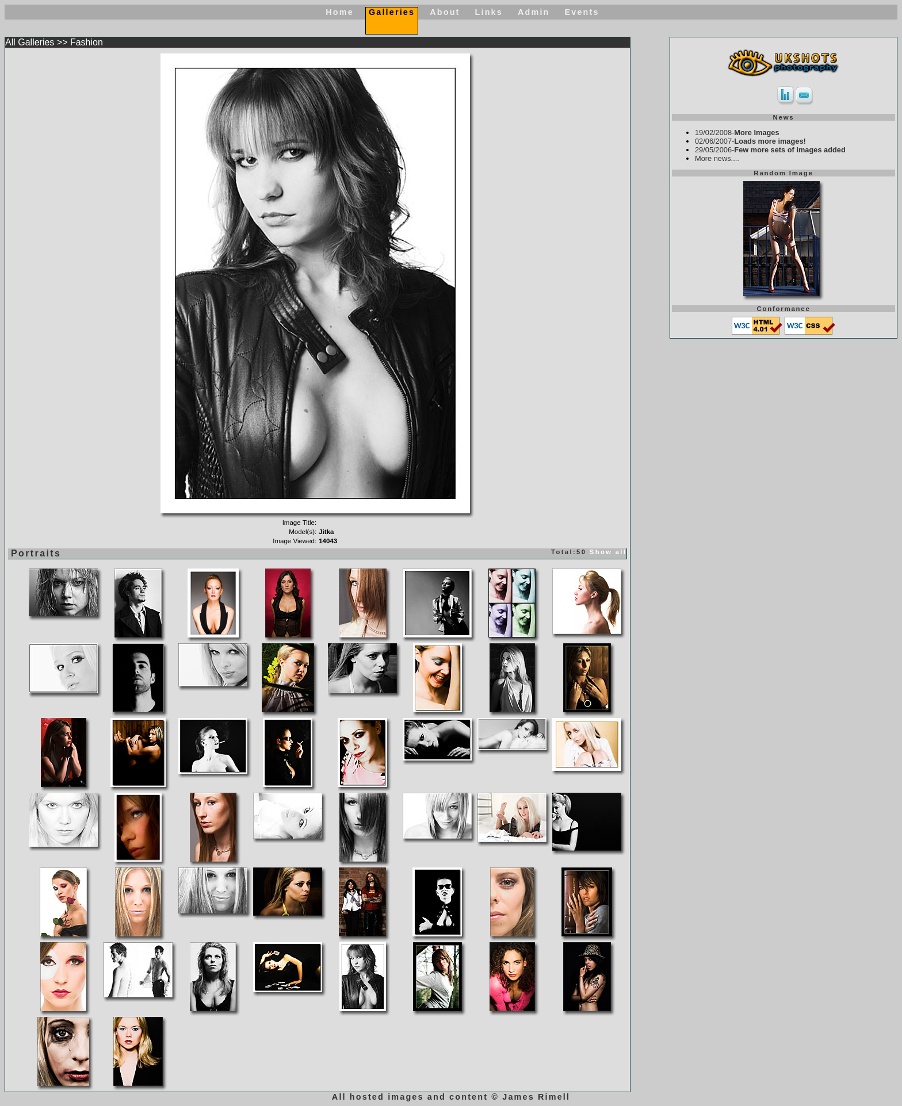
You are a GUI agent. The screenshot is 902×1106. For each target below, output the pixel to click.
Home (340, 12)
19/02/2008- (737, 132)
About (445, 12)
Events (582, 12)
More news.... (717, 158)
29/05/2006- (770, 149)
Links (489, 12)
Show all (608, 551)
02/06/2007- (750, 141)
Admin (534, 12)
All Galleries (29, 42)
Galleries (392, 12)
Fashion (86, 42)
